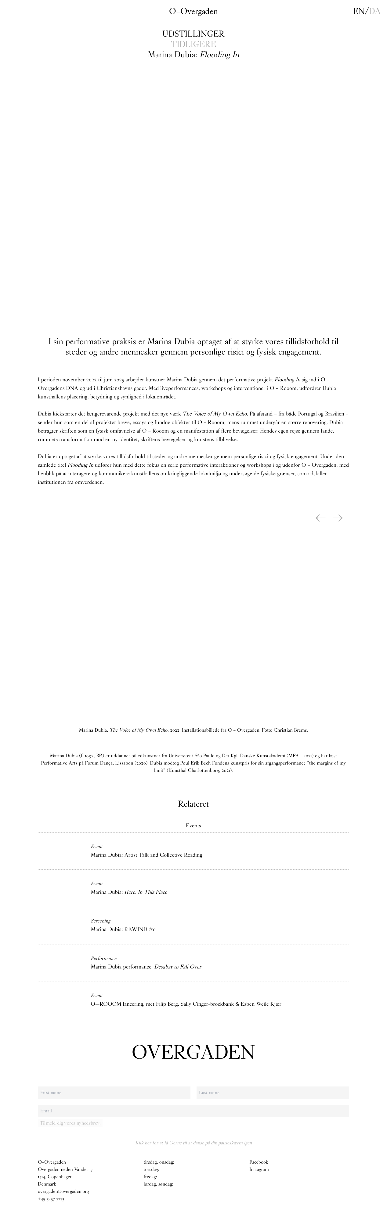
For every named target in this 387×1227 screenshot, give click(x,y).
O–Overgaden (193, 11)
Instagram (259, 1169)
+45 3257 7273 (51, 1199)
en (359, 11)
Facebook (258, 1162)
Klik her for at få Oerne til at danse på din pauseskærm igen (193, 1143)
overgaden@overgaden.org (63, 1191)
